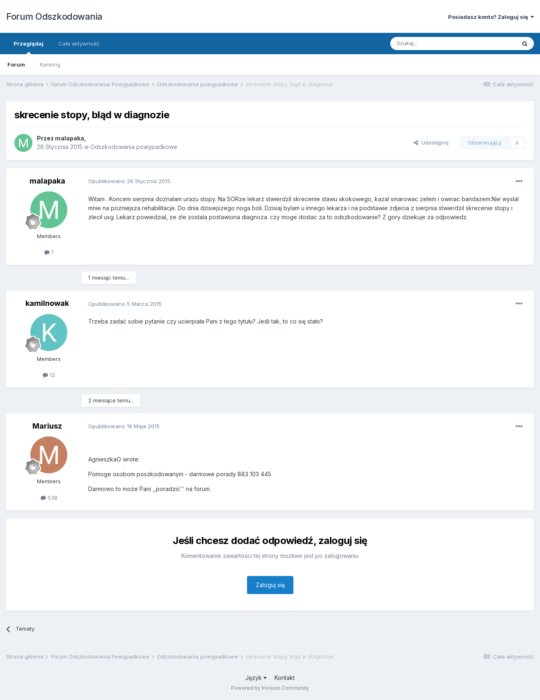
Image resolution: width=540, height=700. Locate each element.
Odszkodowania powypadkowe (133, 146)
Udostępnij (431, 142)
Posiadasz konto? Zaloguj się (491, 17)
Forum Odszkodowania (54, 16)
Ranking (50, 64)
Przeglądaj (28, 47)
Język (256, 677)
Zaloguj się (270, 584)
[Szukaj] (432, 43)
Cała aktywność (78, 43)
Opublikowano (129, 181)
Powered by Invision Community (270, 688)
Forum (16, 64)
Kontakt (285, 677)
